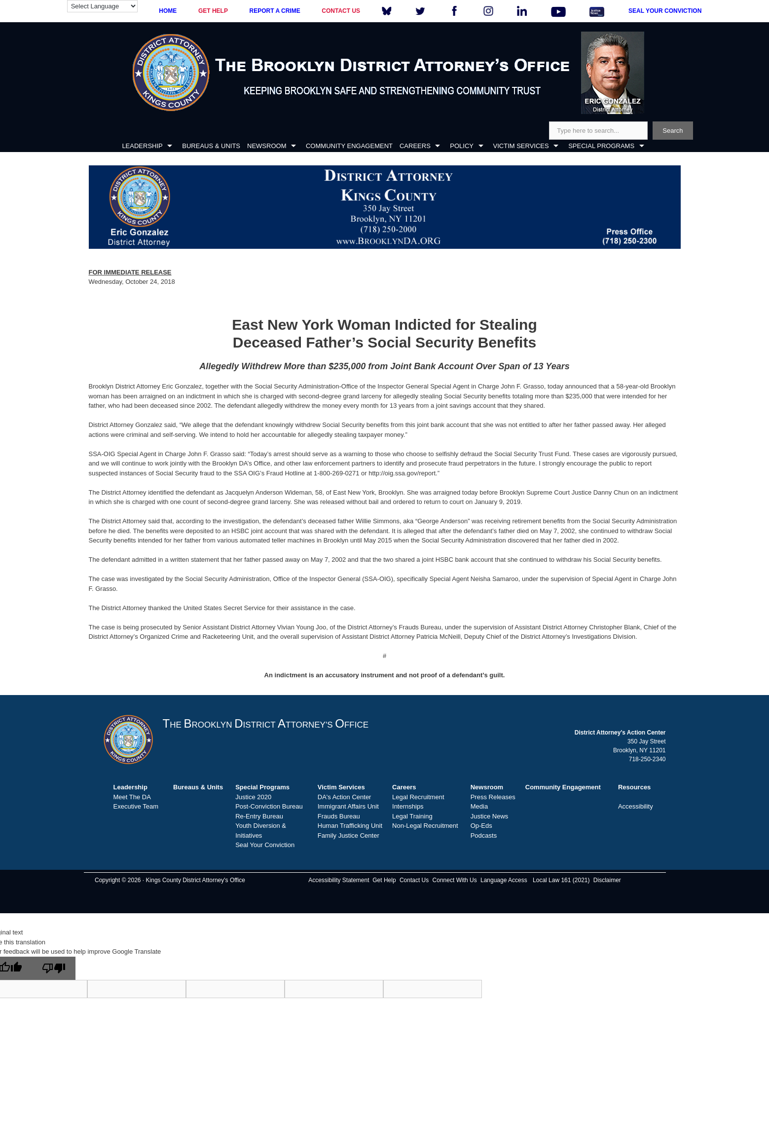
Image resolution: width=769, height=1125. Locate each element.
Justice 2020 (253, 797)
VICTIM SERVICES (521, 146)
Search (672, 130)
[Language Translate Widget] (102, 6)
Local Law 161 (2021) (561, 880)
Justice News (490, 816)
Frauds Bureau (339, 816)
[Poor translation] (53, 968)
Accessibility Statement (338, 880)
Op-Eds (481, 825)
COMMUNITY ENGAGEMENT (349, 146)
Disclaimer (607, 880)
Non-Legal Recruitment (425, 825)
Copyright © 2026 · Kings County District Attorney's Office (170, 880)
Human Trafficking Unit (350, 825)
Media (479, 806)
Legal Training (412, 816)
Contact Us (414, 880)
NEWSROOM (266, 146)
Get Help (384, 880)
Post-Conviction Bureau (269, 806)
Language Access (503, 880)
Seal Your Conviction (264, 845)
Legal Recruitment (418, 797)
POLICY (462, 146)
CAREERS (415, 146)
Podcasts (484, 835)
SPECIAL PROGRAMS (601, 146)
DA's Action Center (344, 797)
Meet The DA (132, 797)
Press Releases (493, 797)
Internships (408, 806)
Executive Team (136, 806)
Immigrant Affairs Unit (348, 806)
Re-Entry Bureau (259, 816)
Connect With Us (455, 880)
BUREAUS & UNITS (211, 146)
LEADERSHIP (142, 146)
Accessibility (635, 806)
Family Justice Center (348, 835)
